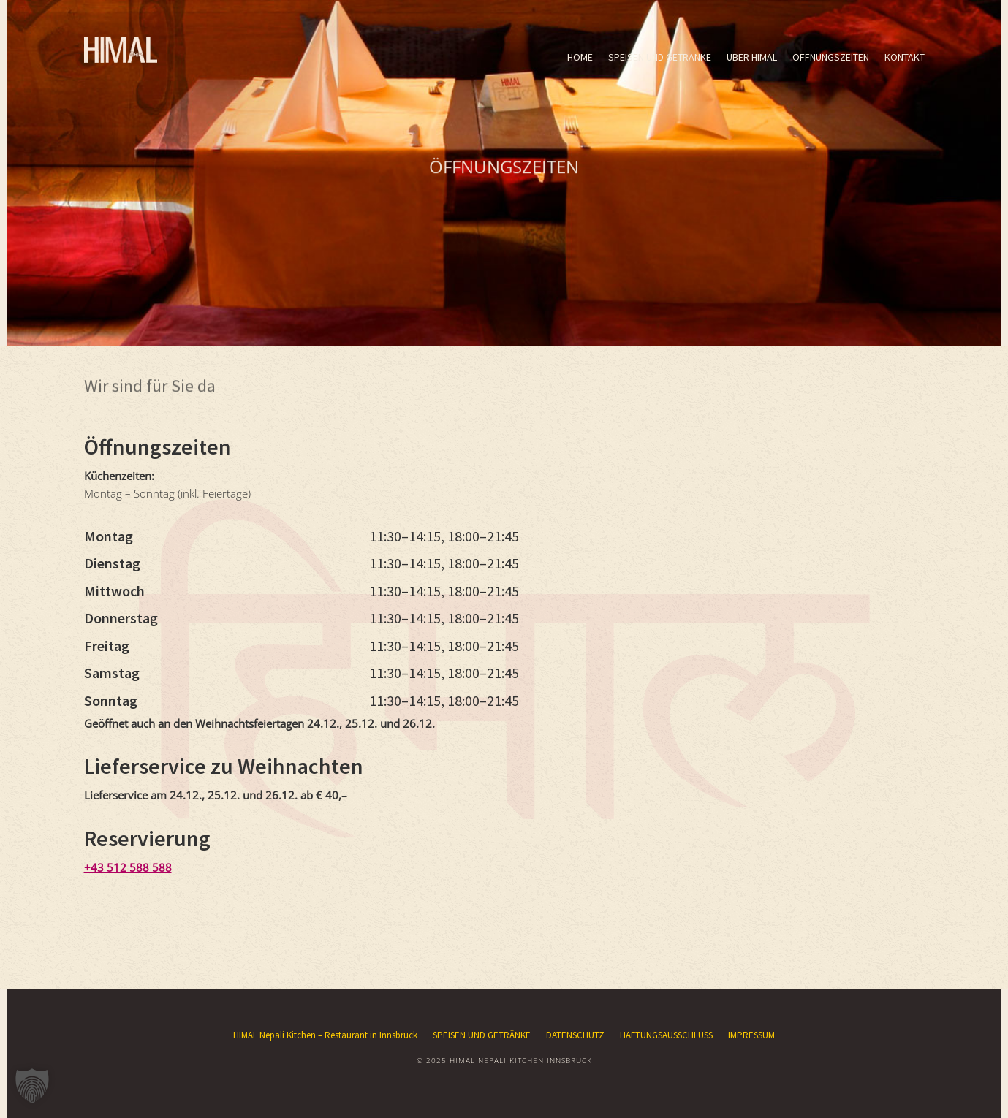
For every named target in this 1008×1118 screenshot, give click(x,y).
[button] (32, 1086)
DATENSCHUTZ (575, 1035)
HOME (580, 57)
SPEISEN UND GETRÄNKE (659, 57)
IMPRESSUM (751, 1035)
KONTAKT (904, 57)
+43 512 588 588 (128, 867)
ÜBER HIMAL (752, 57)
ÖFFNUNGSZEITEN (830, 57)
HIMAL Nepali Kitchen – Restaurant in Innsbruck (325, 1035)
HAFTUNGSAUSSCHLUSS (666, 1035)
